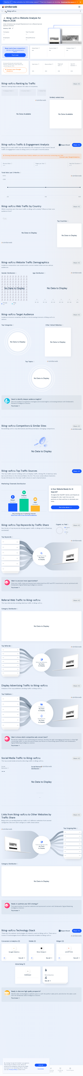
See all (22, 958)
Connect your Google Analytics (13, 70)
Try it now (15, 55)
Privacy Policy (13, 1069)
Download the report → (69, 2)
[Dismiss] (80, 2)
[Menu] (79, 7)
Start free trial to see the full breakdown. (24, 515)
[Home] (9, 7)
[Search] (41, 11)
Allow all (40, 1065)
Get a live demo (65, 507)
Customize (41, 1069)
